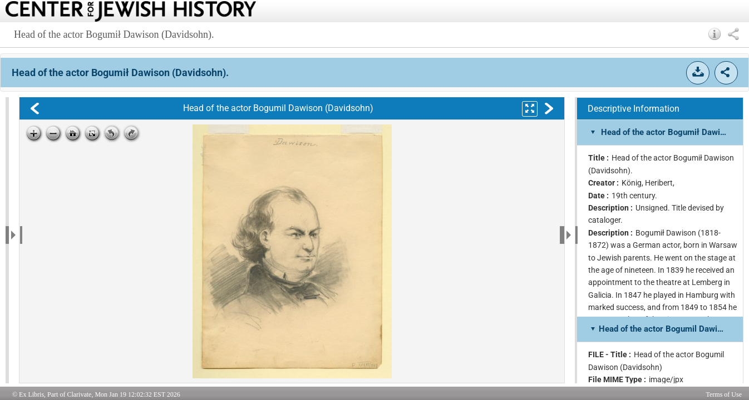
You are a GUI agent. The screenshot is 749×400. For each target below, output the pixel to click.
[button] (714, 34)
